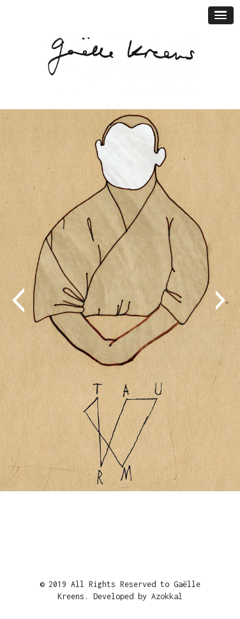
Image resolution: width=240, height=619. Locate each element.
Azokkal (167, 596)
